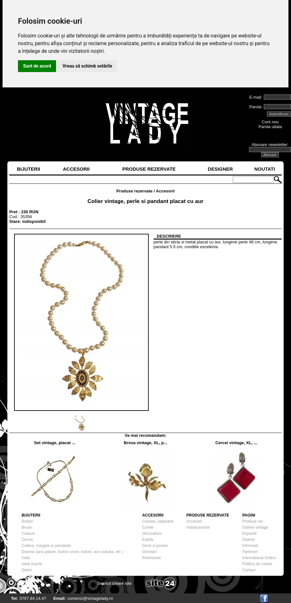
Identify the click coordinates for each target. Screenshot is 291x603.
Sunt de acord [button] (37, 66)
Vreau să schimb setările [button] (87, 66)
